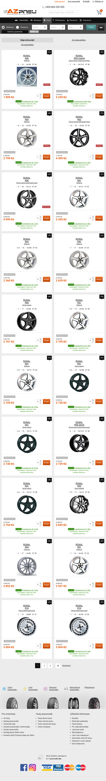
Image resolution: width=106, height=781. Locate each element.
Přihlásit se (97, 1)
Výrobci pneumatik (10, 726)
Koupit (46, 96)
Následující (68, 666)
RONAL (34, 32)
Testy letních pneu (45, 715)
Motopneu (31, 21)
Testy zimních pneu (45, 717)
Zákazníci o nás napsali (81, 737)
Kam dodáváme (78, 740)
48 (58, 666)
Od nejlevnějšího (78, 40)
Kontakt (86, 1)
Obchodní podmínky (80, 717)
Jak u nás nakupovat (80, 732)
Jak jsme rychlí (78, 726)
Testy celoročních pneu (47, 720)
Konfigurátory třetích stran (13, 729)
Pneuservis (74, 21)
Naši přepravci (77, 729)
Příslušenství (60, 20)
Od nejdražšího (27, 45)
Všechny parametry (15, 32)
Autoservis (90, 21)
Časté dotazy (77, 720)
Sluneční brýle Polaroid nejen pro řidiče (18, 732)
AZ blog (6, 715)
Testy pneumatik (73, 1)
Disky (45, 21)
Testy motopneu (44, 723)
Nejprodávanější (27, 40)
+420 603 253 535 (54, 7)
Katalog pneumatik (10, 717)
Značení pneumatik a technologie (16, 723)
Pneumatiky (15, 21)
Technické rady (9, 720)
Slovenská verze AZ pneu (82, 734)
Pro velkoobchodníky (80, 723)
